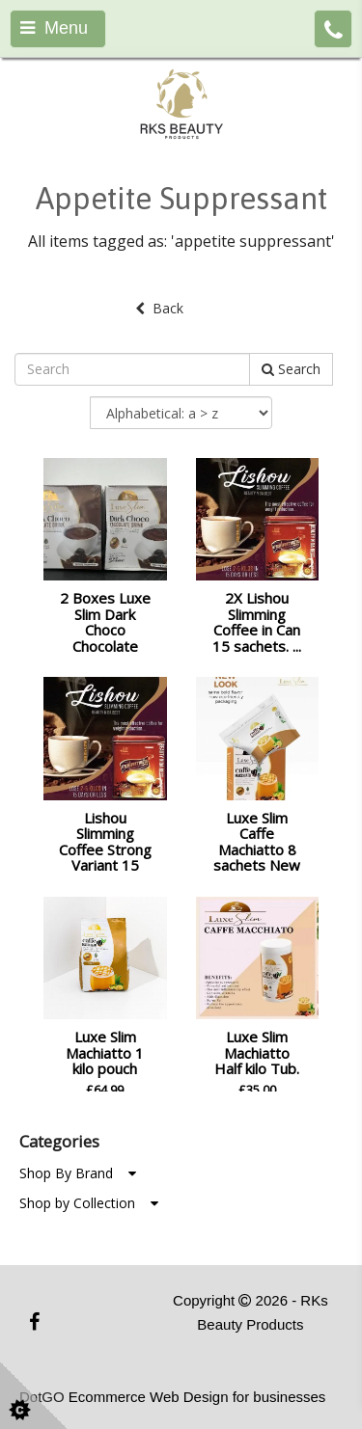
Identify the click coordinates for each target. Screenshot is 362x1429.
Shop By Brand (77, 1173)
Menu (54, 28)
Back (159, 308)
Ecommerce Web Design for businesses (197, 1397)
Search (291, 369)
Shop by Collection (88, 1203)
